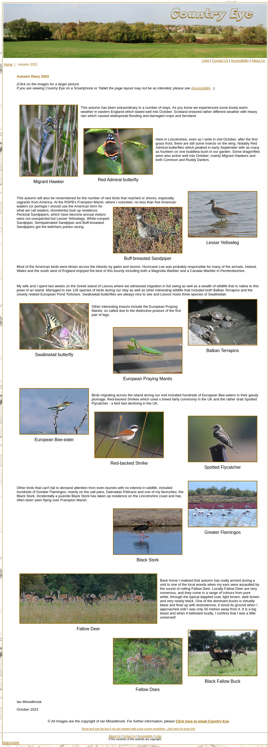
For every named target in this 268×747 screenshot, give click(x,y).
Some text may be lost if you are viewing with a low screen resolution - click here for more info (138, 728)
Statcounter (10, 743)
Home (8, 64)
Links (205, 61)
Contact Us (220, 61)
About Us (258, 61)
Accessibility (240, 61)
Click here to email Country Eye (202, 721)
